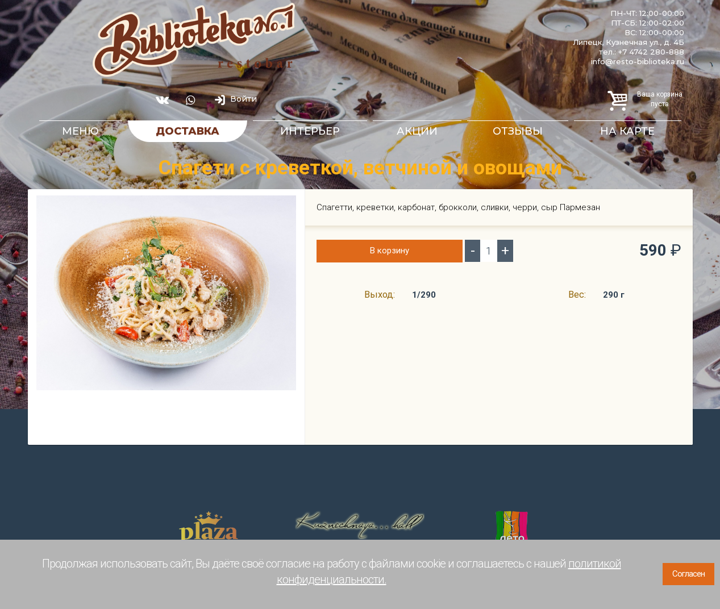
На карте (627, 131)
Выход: (379, 294)
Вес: (577, 294)
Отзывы (518, 131)
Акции (417, 131)
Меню (80, 131)
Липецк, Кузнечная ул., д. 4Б (628, 42)
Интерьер (310, 131)
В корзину (389, 250)
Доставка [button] (187, 131)
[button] (286, 205)
